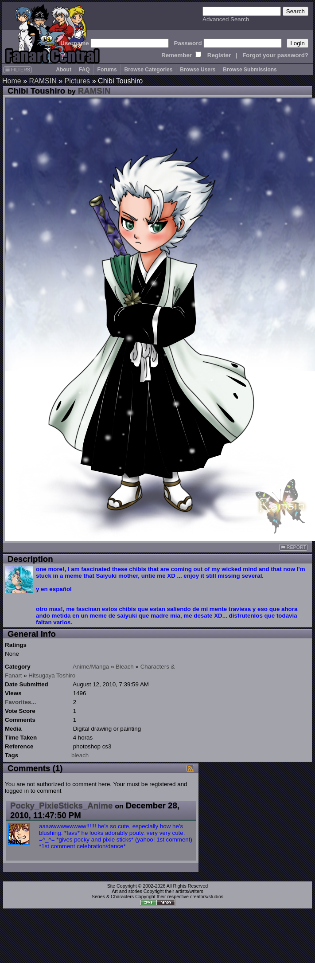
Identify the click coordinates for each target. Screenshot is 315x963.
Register (219, 55)
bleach (80, 755)
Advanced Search (225, 19)
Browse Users (197, 70)
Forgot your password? (275, 55)
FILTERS (17, 69)
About (63, 70)
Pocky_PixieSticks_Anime (61, 805)
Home (11, 81)
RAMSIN (42, 81)
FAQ (84, 70)
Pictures (77, 81)
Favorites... (20, 702)
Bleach (125, 666)
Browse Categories (148, 70)
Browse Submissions (249, 70)
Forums (107, 70)
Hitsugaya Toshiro (51, 675)
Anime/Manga (91, 666)
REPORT (293, 547)
